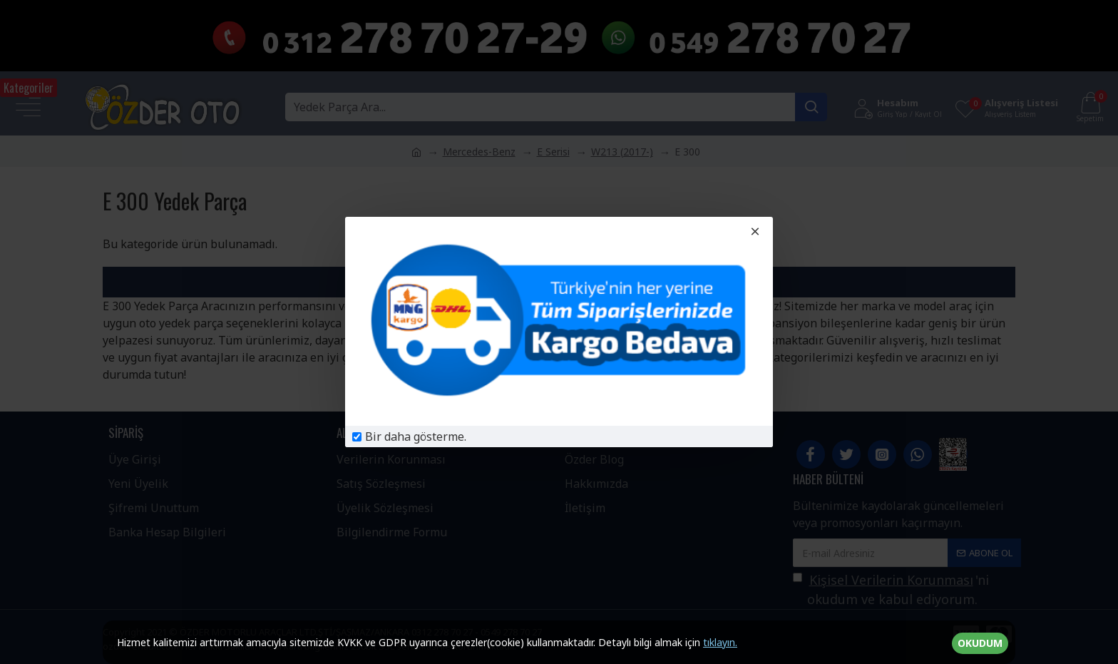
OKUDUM (980, 643)
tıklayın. (720, 642)
